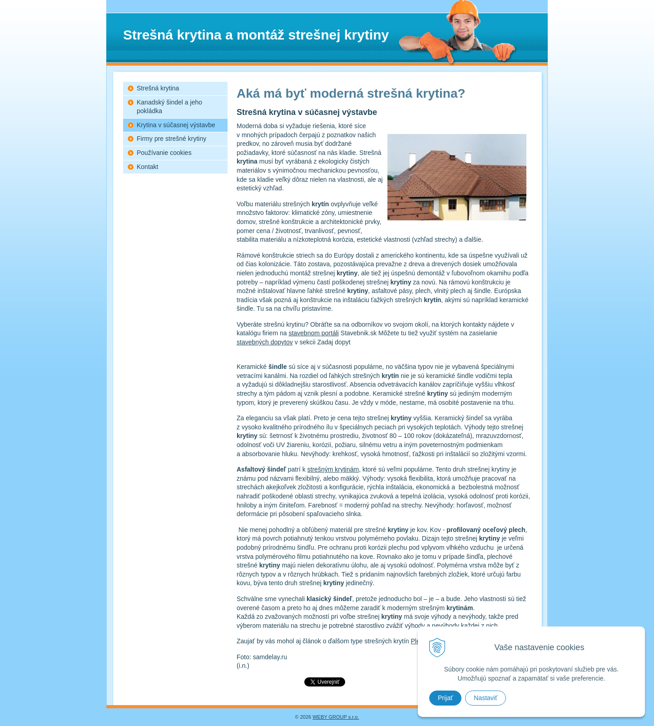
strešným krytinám (333, 469)
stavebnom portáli (313, 333)
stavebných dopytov (265, 342)
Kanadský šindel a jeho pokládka (169, 107)
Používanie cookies (164, 152)
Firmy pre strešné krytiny (171, 138)
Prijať (445, 697)
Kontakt (147, 166)
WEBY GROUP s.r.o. (335, 717)
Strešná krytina (158, 88)
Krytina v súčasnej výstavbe (176, 125)
